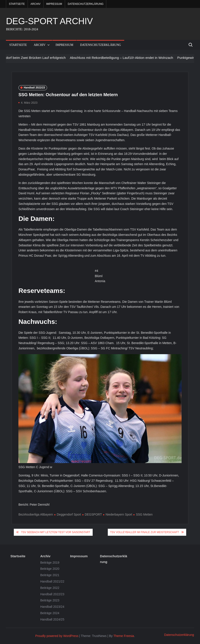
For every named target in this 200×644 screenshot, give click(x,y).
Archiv (35, 3)
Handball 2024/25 (52, 619)
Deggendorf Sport (69, 514)
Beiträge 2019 (49, 562)
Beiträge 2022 (49, 588)
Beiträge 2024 (49, 613)
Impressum (54, 3)
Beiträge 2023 (49, 600)
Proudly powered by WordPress (56, 636)
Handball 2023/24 (52, 606)
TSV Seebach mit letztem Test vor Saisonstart (55, 532)
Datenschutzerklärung (85, 3)
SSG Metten (144, 514)
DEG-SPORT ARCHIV (49, 21)
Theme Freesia (123, 636)
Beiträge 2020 (49, 568)
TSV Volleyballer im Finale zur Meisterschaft (144, 532)
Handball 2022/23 (34, 87)
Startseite (17, 3)
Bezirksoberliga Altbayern (35, 514)
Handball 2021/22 (52, 581)
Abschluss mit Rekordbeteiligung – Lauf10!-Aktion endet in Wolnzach (124, 58)
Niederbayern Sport (119, 514)
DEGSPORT (93, 514)
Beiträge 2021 (49, 575)
